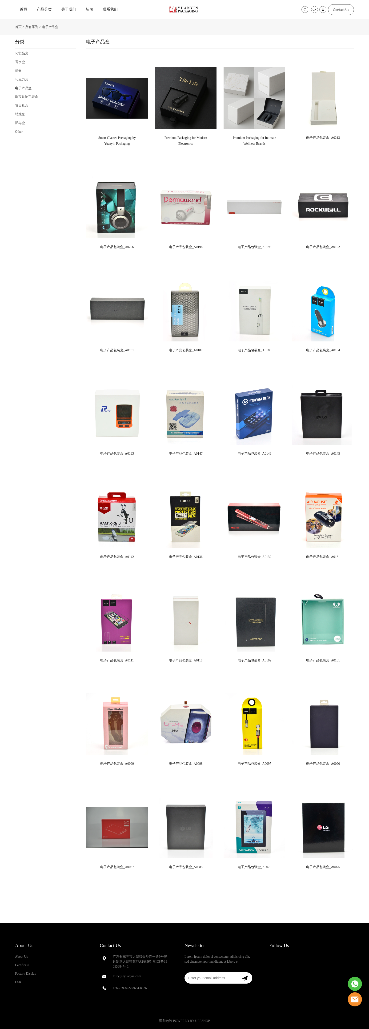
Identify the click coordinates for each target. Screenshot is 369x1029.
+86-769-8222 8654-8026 (130, 988)
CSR (18, 982)
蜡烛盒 (20, 114)
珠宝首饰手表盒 (26, 97)
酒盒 (18, 70)
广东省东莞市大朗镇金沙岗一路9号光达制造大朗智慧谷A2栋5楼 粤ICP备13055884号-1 (140, 961)
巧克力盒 (21, 79)
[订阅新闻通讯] (244, 978)
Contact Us (341, 10)
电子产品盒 (50, 27)
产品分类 (44, 9)
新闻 (89, 9)
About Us (24, 945)
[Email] (210, 978)
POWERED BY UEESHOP (191, 1021)
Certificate (22, 965)
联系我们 (110, 9)
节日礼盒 (21, 105)
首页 (23, 9)
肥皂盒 (20, 123)
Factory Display (25, 973)
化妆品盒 (21, 53)
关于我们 (68, 9)
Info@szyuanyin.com (127, 976)
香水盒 (20, 62)
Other (19, 131)
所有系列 (31, 27)
